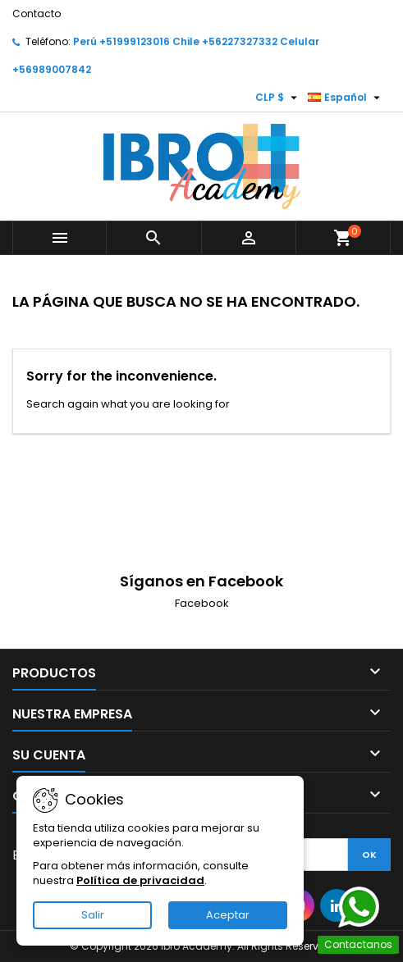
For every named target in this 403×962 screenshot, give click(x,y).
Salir (92, 915)
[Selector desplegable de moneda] (278, 98)
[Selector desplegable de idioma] (346, 98)
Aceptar (228, 915)
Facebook (202, 603)
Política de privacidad (140, 880)
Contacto (36, 14)
